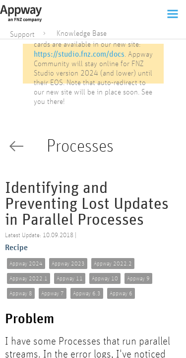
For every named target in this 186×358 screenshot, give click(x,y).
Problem (29, 319)
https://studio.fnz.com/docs (79, 54)
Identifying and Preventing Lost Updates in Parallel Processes (87, 204)
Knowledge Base (82, 33)
